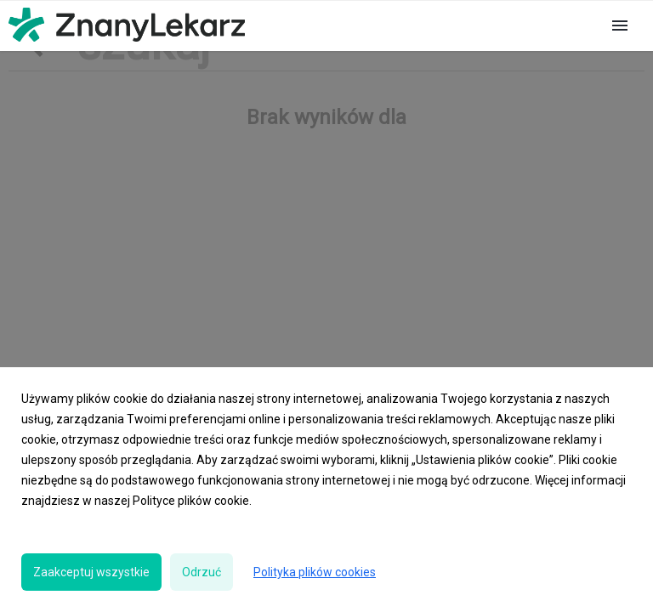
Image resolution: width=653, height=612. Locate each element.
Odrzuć (201, 572)
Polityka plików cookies (314, 572)
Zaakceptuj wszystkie (91, 572)
